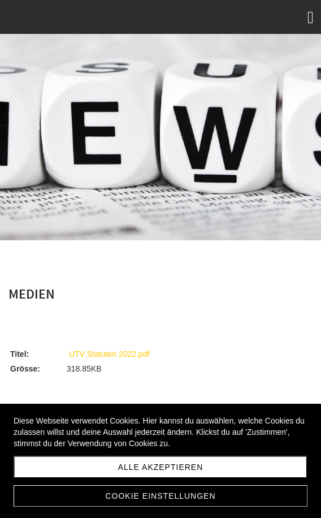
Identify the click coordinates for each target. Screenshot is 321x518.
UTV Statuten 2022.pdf (109, 354)
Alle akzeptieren (160, 467)
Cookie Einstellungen (160, 495)
